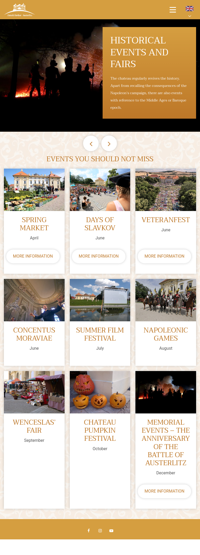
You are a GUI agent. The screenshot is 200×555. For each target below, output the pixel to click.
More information (33, 256)
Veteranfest (165, 220)
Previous (91, 143)
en (189, 8)
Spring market (34, 224)
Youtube (111, 531)
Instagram (100, 531)
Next (109, 143)
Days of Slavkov (100, 224)
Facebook (89, 531)
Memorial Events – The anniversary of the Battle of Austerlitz (166, 443)
